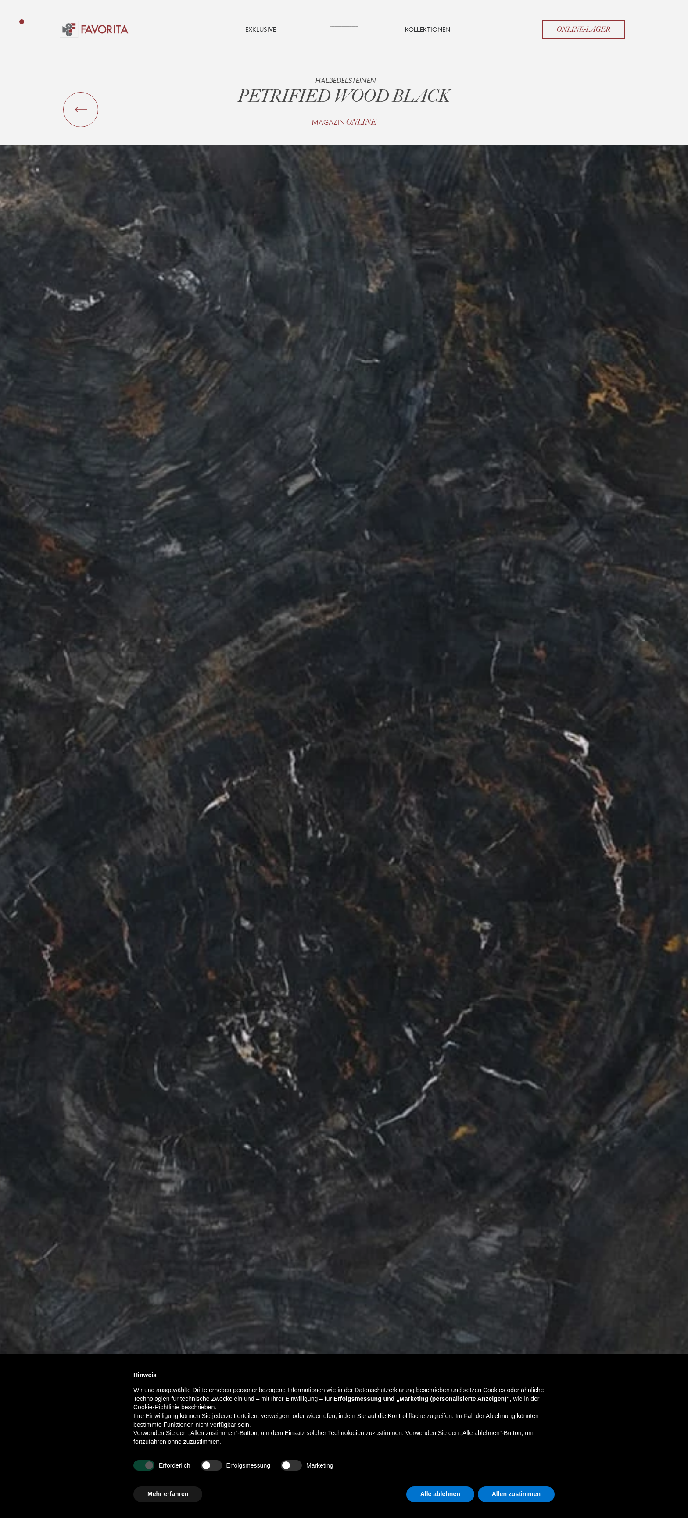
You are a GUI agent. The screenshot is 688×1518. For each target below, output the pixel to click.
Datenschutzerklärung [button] (384, 1389)
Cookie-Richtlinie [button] (156, 1407)
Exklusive (260, 29)
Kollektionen (427, 29)
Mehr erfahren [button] (167, 1493)
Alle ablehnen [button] (440, 1493)
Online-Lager (583, 29)
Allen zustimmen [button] (516, 1493)
